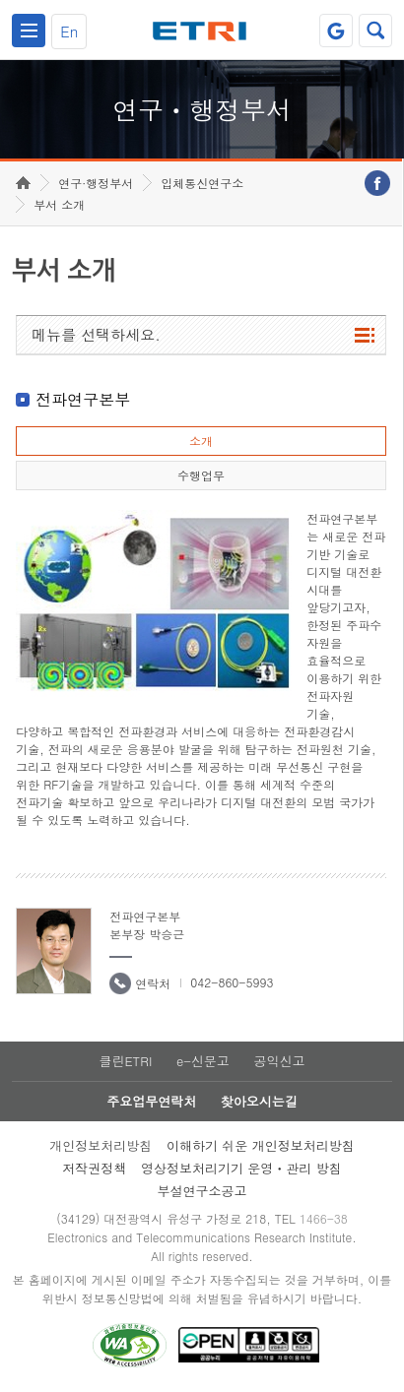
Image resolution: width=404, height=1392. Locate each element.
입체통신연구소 (202, 182)
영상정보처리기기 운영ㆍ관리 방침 (241, 1168)
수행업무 (201, 475)
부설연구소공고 (201, 1190)
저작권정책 (94, 1168)
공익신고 (279, 1060)
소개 (201, 440)
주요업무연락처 (151, 1101)
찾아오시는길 (259, 1101)
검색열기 (375, 30)
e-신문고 (203, 1060)
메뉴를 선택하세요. (96, 334)
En (69, 31)
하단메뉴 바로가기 (0, 0)
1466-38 (324, 1218)
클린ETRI (125, 1060)
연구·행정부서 (95, 182)
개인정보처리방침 (100, 1145)
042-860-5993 (231, 982)
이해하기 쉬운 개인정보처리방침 (261, 1145)
